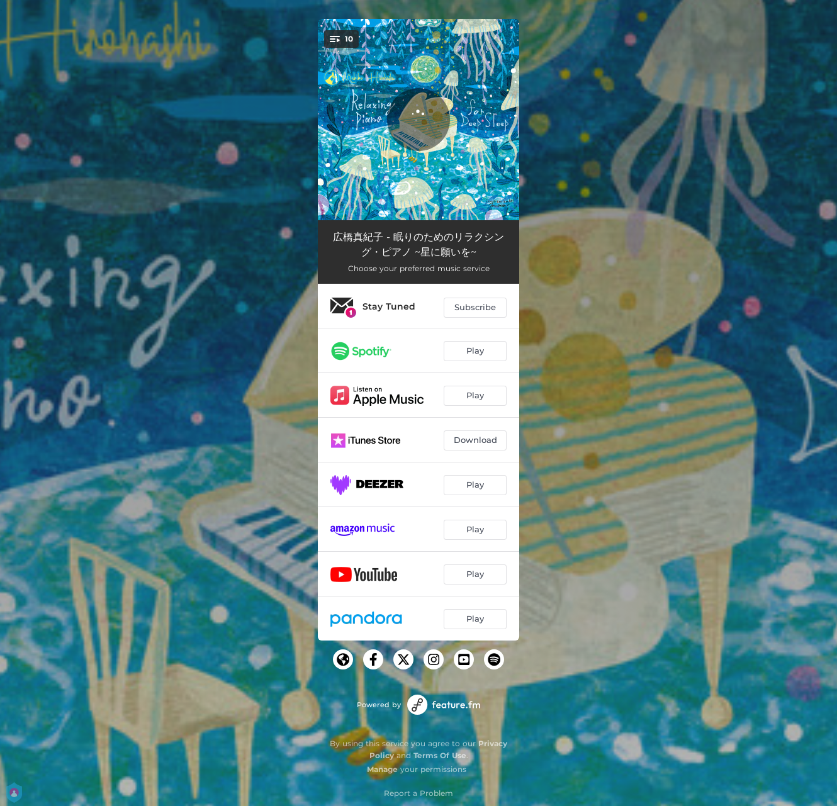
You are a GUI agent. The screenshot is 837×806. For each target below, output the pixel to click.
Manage (382, 769)
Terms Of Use (439, 755)
